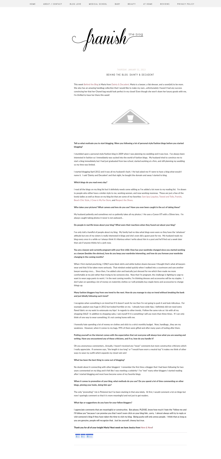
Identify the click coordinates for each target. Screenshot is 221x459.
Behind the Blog (91, 84)
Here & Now (146, 427)
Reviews (165, 4)
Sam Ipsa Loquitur (150, 196)
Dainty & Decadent (120, 84)
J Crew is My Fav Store (100, 200)
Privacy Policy (185, 4)
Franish (178, 196)
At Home (148, 4)
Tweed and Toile (166, 196)
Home (33, 4)
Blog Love (75, 4)
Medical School (98, 4)
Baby (117, 4)
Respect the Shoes (124, 200)
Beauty (132, 4)
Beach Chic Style (81, 200)
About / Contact (52, 4)
